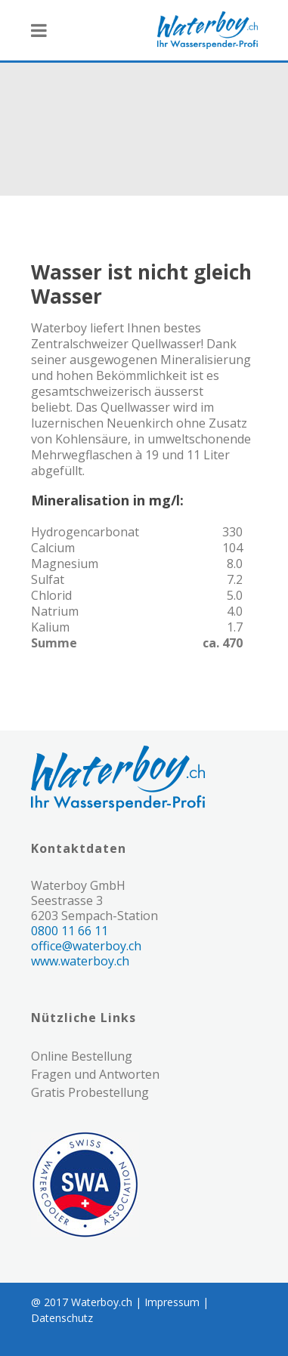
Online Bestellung (81, 1056)
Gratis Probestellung (90, 1092)
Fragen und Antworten (95, 1074)
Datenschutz (62, 1318)
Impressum (172, 1302)
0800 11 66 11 (69, 930)
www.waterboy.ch (80, 961)
